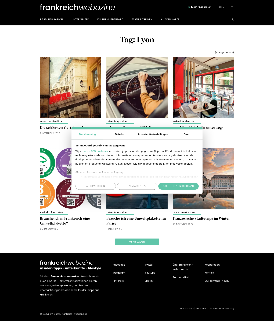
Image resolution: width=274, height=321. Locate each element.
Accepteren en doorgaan (178, 186)
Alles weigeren (95, 186)
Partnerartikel (181, 277)
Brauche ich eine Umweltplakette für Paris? (136, 221)
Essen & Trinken (142, 19)
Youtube (150, 273)
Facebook (119, 264)
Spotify (149, 281)
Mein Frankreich (201, 7)
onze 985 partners (96, 150)
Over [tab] (187, 133)
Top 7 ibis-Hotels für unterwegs (198, 127)
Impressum (202, 308)
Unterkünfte (80, 19)
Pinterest (118, 281)
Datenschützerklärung (222, 308)
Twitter (149, 264)
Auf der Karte (170, 19)
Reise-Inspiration (51, 19)
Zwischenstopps (183, 121)
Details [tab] (119, 133)
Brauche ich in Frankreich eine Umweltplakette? (65, 221)
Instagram (119, 273)
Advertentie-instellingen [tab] (153, 133)
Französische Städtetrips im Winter (201, 218)
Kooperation (212, 264)
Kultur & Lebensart (110, 19)
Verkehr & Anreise (51, 212)
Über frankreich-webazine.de (183, 267)
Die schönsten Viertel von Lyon (64, 127)
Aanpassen (137, 186)
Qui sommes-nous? (217, 281)
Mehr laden (137, 241)
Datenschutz (187, 308)
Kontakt (209, 273)
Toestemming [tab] (87, 133)
